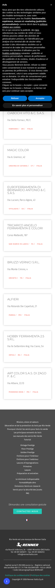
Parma (12, 315)
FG (32, 244)
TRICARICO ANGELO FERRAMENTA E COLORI (25, 227)
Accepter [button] (40, 98)
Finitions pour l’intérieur (27, 456)
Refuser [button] (15, 98)
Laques (27, 470)
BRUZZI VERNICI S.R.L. (23, 262)
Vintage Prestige (27, 445)
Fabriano (13, 129)
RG (19, 355)
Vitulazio (13, 209)
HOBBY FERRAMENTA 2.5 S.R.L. (25, 338)
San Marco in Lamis (18, 244)
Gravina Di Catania (18, 166)
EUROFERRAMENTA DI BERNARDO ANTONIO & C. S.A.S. (26, 190)
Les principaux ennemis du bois (27, 432)
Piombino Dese (16, 392)
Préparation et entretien (27, 473)
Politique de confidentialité (17, 575)
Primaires (27, 466)
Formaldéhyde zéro (27, 482)
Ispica (12, 355)
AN (22, 129)
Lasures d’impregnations (27, 463)
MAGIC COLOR (18, 150)
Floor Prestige (27, 449)
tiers (37, 30)
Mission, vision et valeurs (27, 422)
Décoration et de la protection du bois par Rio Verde (27, 425)
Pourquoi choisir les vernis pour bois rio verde (27, 429)
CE (23, 209)
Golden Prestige (27, 452)
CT (32, 166)
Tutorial (27, 440)
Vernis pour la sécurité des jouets (27, 490)
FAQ (27, 493)
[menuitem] (28, 519)
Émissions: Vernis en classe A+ (27, 486)
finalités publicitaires (11, 53)
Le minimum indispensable (27, 479)
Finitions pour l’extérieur (27, 459)
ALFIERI (13, 299)
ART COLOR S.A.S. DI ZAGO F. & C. (26, 375)
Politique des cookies (40, 575)
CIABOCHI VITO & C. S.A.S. (25, 113)
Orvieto (13, 278)
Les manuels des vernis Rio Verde (27, 436)
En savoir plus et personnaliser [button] (27, 105)
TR (21, 278)
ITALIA (30, 129)
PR (19, 315)
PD (28, 392)
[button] (51, 4)
